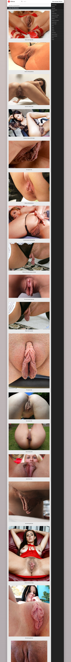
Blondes (53, 18)
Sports (53, 29)
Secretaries (54, 32)
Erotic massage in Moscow (57, 1)
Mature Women (54, 34)
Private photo (54, 13)
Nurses (53, 30)
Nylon (53, 25)
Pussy (53, 39)
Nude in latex (54, 23)
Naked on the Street (55, 15)
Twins (53, 27)
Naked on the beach (55, 20)
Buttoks (53, 11)
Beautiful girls (54, 22)
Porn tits (53, 6)
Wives (53, 37)
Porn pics (53, 8)
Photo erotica (54, 4)
